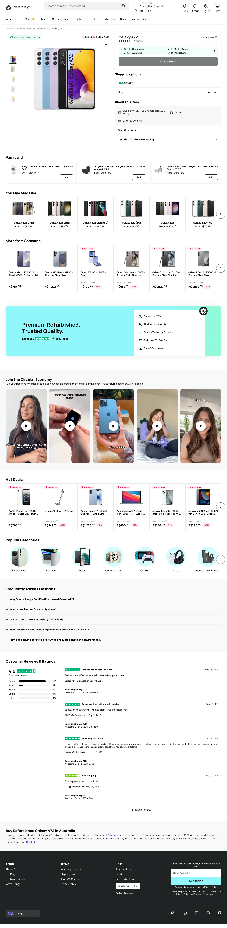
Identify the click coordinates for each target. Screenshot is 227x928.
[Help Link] (185, 8)
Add (66, 177)
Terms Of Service (70, 879)
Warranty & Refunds (72, 869)
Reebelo (113, 835)
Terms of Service (202, 894)
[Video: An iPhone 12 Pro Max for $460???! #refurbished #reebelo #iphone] (113, 426)
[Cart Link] (217, 8)
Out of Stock (168, 61)
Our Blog (10, 874)
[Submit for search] (123, 6)
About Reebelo (14, 869)
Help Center (122, 874)
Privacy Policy (68, 884)
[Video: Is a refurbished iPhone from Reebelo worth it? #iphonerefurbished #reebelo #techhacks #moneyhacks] (200, 426)
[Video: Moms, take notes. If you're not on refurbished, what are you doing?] (26, 426)
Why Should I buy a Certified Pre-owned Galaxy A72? (40, 599)
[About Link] (195, 8)
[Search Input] (84, 6)
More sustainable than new (25, 37)
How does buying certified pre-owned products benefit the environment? (53, 639)
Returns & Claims (125, 879)
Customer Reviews (16, 879)
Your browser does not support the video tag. (26, 426)
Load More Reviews (141, 809)
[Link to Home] (18, 7)
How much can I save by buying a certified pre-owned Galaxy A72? (48, 629)
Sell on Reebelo (124, 893)
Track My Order (124, 869)
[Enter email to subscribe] (196, 873)
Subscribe (196, 881)
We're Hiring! (13, 884)
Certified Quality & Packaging (168, 139)
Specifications (168, 130)
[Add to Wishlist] (106, 44)
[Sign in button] (206, 8)
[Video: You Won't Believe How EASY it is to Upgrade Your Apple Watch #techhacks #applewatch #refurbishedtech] (157, 426)
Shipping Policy (69, 874)
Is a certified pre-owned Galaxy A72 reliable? (35, 619)
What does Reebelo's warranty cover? (31, 609)
